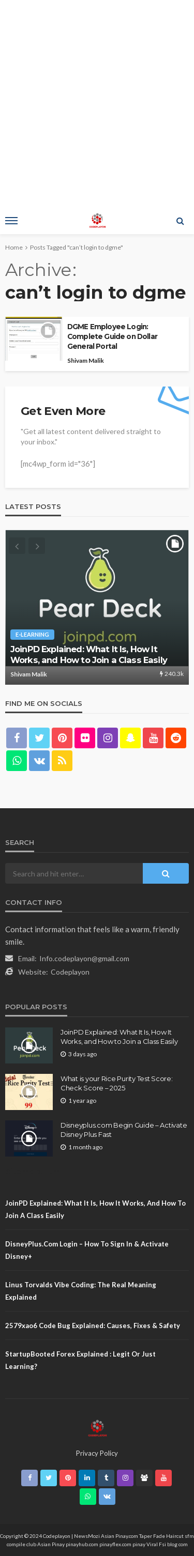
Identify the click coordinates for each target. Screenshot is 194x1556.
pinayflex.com (115, 1544)
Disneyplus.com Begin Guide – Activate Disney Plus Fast (124, 1129)
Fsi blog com (173, 1544)
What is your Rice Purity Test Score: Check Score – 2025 (117, 1083)
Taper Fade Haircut (161, 1536)
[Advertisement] (97, 102)
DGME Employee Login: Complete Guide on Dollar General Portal (112, 336)
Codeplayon (70, 971)
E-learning (32, 634)
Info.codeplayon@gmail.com (84, 958)
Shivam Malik (85, 360)
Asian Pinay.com (119, 1536)
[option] (97, 607)
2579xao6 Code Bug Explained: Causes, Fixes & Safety (92, 1325)
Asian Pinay (51, 1544)
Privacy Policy (97, 1453)
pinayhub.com (82, 1544)
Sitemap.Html (34, 1171)
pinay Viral (145, 1544)
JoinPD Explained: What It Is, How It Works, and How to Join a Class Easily (88, 654)
